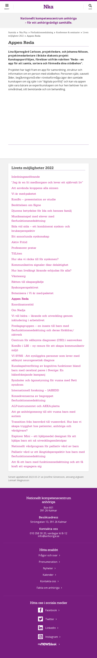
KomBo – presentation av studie (33, 199)
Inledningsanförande (25, 176)
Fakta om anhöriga (48, 587)
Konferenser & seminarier (68, 32)
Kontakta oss (48, 581)
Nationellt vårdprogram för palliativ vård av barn (45, 446)
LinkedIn (47, 628)
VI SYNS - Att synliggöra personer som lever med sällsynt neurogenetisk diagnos (45, 358)
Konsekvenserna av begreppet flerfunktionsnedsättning (32, 398)
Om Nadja (18, 310)
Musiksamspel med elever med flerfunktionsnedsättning (32, 219)
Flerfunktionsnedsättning (42, 32)
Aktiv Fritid (19, 242)
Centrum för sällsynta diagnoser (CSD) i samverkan (46, 340)
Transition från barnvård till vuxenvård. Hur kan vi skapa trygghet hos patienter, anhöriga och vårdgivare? (46, 426)
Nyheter (48, 568)
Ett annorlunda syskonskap (30, 236)
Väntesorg (18, 276)
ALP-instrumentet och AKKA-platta (35, 406)
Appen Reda (20, 299)
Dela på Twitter (51, 150)
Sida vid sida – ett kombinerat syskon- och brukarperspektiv (40, 229)
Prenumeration (48, 562)
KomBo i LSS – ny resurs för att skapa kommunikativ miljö (47, 348)
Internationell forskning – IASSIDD (35, 390)
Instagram (48, 637)
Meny (6, 9)
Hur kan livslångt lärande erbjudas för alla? (41, 270)
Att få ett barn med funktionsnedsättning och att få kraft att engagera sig (47, 464)
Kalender (48, 575)
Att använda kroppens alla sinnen (34, 188)
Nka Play (23, 32)
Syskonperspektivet (24, 287)
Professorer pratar (23, 248)
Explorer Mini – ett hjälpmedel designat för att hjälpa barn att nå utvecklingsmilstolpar (43, 438)
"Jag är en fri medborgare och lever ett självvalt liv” (47, 182)
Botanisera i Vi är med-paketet (32, 293)
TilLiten (16, 253)
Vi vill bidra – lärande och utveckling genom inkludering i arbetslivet (42, 318)
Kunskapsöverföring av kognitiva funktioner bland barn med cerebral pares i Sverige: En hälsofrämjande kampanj (46, 370)
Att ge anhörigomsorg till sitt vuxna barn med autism (43, 414)
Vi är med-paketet (23, 193)
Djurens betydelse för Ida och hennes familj (41, 210)
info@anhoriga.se (48, 536)
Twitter (46, 619)
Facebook (47, 610)
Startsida (12, 32)
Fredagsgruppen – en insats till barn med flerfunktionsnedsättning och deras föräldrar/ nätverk (42, 330)
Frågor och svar (48, 555)
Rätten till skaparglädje (27, 282)
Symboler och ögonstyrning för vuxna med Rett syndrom (44, 382)
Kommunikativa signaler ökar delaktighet (39, 265)
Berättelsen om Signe (26, 205)
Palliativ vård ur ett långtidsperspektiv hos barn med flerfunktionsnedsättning (48, 454)
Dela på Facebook (44, 150)
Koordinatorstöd (22, 304)
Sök (90, 9)
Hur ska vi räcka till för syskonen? (34, 259)
